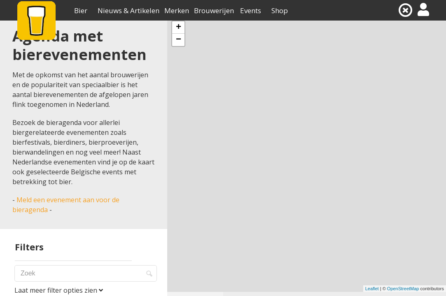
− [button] (178, 40)
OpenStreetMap (403, 288)
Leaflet (372, 288)
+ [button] (178, 27)
